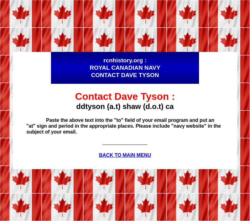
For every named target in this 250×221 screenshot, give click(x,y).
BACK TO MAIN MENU (125, 155)
